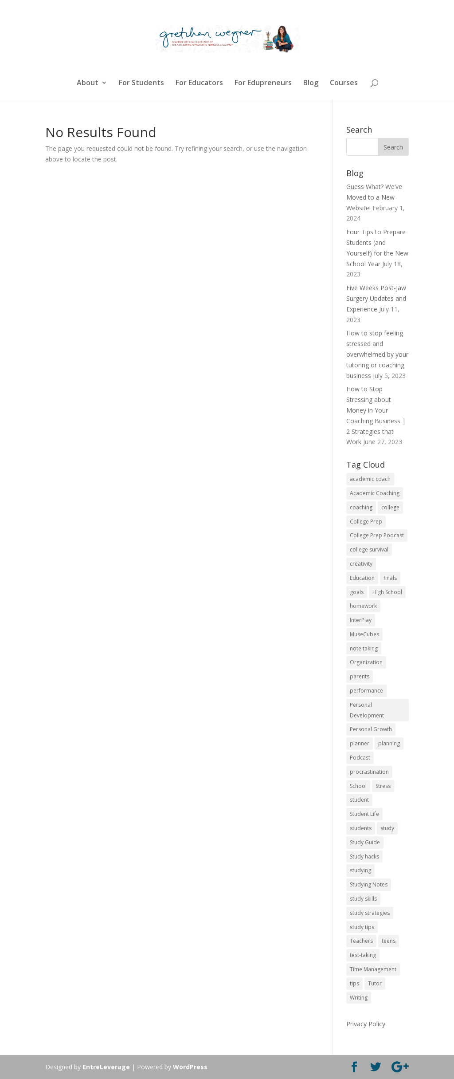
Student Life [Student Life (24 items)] (364, 814)
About (87, 83)
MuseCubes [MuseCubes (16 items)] (364, 634)
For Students (141, 83)
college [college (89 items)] (390, 507)
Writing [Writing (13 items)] (359, 997)
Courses (344, 83)
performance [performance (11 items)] (366, 690)
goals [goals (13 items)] (357, 592)
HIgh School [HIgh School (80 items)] (387, 592)
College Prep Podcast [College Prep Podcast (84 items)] (377, 535)
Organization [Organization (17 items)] (366, 662)
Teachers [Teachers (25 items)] (361, 941)
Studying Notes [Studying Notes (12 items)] (368, 884)
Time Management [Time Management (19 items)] (373, 969)
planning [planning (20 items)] (389, 743)
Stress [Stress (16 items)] (383, 786)
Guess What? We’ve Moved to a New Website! (374, 197)
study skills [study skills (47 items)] (363, 898)
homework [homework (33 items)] (363, 606)
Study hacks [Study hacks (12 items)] (364, 856)
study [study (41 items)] (387, 828)
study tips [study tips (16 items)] (362, 927)
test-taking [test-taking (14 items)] (363, 955)
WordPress (190, 1067)
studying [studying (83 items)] (360, 870)
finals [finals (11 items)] (390, 578)
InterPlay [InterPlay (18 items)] (361, 620)
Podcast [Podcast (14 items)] (360, 757)
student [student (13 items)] (359, 799)
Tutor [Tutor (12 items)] (375, 983)
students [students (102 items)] (361, 828)
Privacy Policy (365, 1024)
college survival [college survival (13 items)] (369, 549)
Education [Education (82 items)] (362, 578)
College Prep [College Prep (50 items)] (366, 521)
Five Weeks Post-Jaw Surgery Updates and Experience (376, 298)
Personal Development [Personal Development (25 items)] (367, 710)
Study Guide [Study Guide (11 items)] (365, 842)
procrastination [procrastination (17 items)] (369, 772)
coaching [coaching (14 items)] (361, 507)
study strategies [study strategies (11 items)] (370, 913)
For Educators (199, 83)
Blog (310, 83)
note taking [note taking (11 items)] (364, 648)
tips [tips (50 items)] (354, 983)
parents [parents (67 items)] (359, 676)
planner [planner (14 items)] (359, 743)
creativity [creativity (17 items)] (361, 563)
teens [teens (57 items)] (388, 941)
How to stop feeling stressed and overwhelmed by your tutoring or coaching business (377, 354)
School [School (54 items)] (358, 786)
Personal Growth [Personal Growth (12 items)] (371, 729)
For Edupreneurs (263, 83)
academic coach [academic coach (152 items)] (370, 479)
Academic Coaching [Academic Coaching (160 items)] (374, 493)
